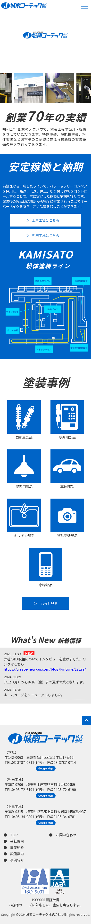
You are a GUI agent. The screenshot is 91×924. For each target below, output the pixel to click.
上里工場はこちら (45, 220)
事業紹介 (17, 847)
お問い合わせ (66, 834)
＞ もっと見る (46, 603)
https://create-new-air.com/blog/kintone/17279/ (45, 669)
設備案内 (17, 853)
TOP (14, 834)
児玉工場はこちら (45, 235)
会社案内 (17, 841)
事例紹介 (17, 859)
